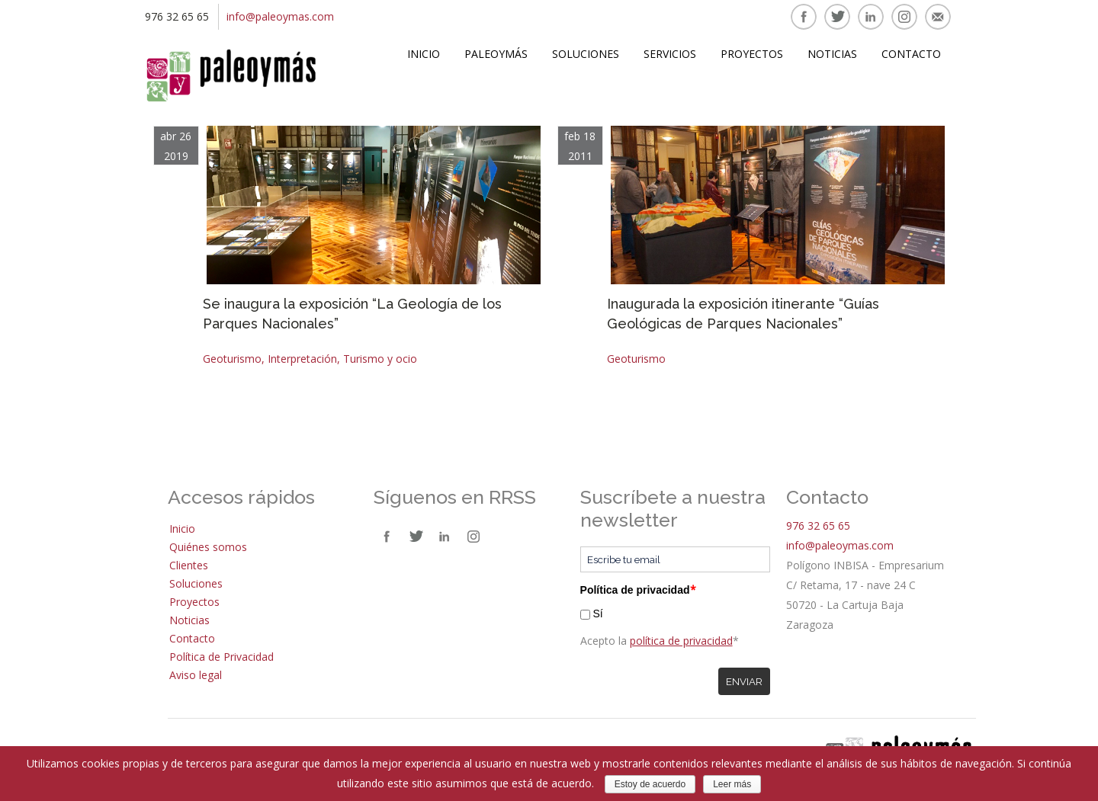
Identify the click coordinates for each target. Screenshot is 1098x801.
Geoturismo (232, 358)
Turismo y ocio (380, 358)
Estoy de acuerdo (650, 784)
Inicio (423, 53)
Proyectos (752, 53)
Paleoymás (496, 53)
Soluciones (585, 53)
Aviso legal (195, 675)
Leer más (732, 784)
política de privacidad (681, 640)
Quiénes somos (208, 547)
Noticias (832, 53)
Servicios (670, 53)
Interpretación (302, 358)
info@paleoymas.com (280, 16)
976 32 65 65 (818, 525)
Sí (597, 613)
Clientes (188, 565)
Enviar (744, 681)
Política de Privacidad (221, 656)
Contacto (911, 53)
